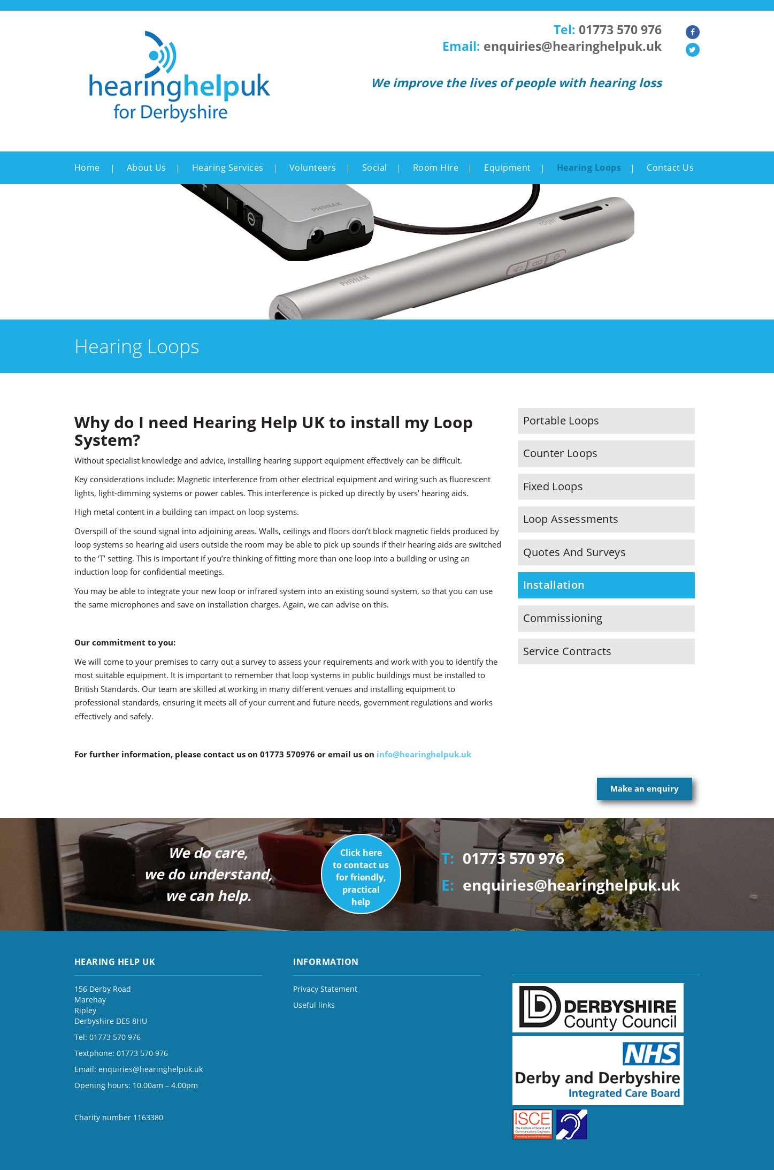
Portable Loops (561, 420)
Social (374, 167)
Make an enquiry (644, 788)
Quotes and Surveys (574, 552)
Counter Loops (560, 453)
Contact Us (670, 167)
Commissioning (563, 618)
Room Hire (436, 167)
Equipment (507, 167)
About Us (146, 167)
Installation (554, 585)
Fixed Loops (553, 486)
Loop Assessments (571, 519)
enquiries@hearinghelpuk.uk (573, 46)
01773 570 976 (620, 29)
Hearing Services (228, 167)
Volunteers (312, 167)
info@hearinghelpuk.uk (424, 754)
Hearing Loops (589, 167)
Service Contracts (567, 651)
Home (87, 167)
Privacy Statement (325, 989)
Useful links (314, 1005)
